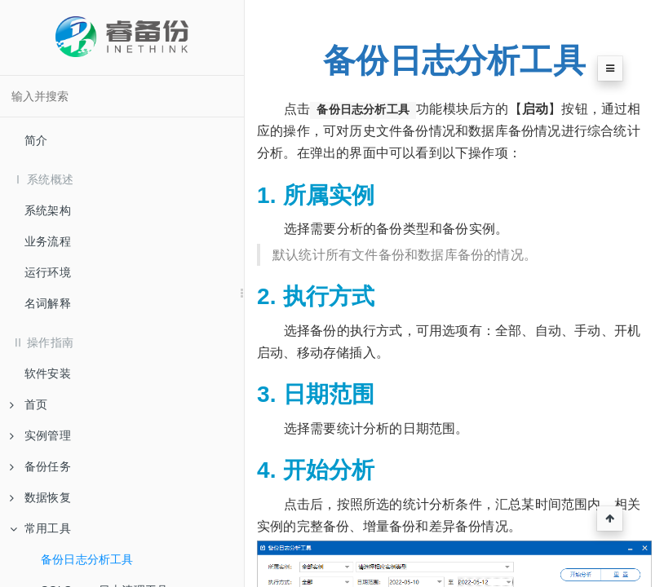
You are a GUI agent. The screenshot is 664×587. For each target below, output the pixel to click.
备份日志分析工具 (87, 559)
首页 (28, 404)
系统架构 (47, 210)
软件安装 (47, 373)
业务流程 (47, 241)
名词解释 (47, 303)
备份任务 (40, 466)
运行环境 (47, 272)
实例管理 (40, 435)
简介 (35, 140)
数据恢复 (40, 497)
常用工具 (40, 528)
